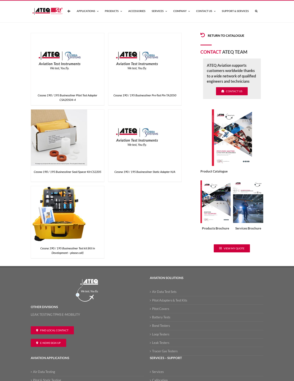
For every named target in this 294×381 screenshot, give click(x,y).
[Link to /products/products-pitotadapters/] (202, 35)
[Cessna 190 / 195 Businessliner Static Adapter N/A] (136, 112)
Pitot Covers (160, 309)
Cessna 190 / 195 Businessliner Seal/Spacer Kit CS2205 (67, 171)
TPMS (57, 314)
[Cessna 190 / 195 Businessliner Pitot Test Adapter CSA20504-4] (59, 35)
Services (158, 372)
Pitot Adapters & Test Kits (169, 300)
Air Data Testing (44, 372)
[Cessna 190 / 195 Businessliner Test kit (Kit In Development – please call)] (59, 188)
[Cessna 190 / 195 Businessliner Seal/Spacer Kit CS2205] (59, 112)
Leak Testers (160, 343)
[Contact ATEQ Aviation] (52, 330)
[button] (256, 11)
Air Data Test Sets (164, 292)
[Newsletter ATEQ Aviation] (48, 343)
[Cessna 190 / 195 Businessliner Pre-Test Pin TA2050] (136, 35)
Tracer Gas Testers (165, 351)
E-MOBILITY (71, 314)
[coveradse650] (232, 111)
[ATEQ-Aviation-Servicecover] (248, 182)
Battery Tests (161, 317)
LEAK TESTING (41, 314)
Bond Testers (161, 326)
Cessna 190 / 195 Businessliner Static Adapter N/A (144, 171)
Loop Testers (160, 334)
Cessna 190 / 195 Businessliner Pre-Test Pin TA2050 (144, 95)
